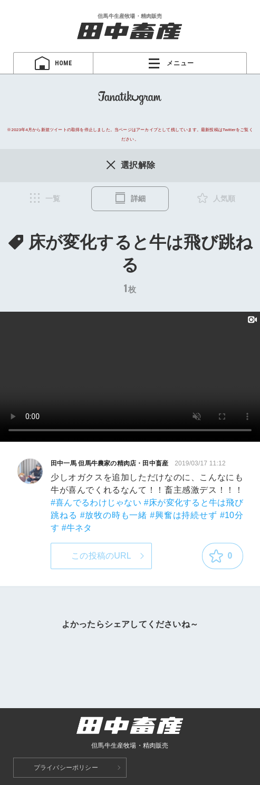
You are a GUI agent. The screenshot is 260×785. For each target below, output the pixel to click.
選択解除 (130, 165)
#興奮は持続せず (183, 515)
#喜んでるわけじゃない (96, 502)
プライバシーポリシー (66, 767)
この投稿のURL (101, 555)
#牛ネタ (77, 527)
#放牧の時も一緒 (113, 515)
